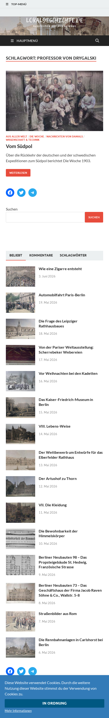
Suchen (12, 209)
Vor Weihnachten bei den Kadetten (68, 373)
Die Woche (37, 136)
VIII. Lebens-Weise (55, 426)
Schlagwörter (73, 255)
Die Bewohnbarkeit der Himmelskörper (58, 533)
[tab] (16, 255)
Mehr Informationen (18, 711)
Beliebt (15, 255)
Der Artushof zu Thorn (58, 478)
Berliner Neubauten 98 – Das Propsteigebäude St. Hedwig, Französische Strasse (63, 562)
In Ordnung (54, 703)
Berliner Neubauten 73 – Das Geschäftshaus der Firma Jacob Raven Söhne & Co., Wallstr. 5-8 (70, 590)
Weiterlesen (16, 171)
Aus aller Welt (16, 136)
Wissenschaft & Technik (23, 139)
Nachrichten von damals (64, 136)
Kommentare (41, 255)
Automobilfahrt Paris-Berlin (62, 295)
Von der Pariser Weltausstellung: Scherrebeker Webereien (66, 349)
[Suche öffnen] (97, 40)
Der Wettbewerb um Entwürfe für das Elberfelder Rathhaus (71, 454)
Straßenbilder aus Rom (58, 613)
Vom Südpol (19, 146)
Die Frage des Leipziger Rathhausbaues (58, 323)
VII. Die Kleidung (53, 505)
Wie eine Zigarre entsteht (60, 268)
